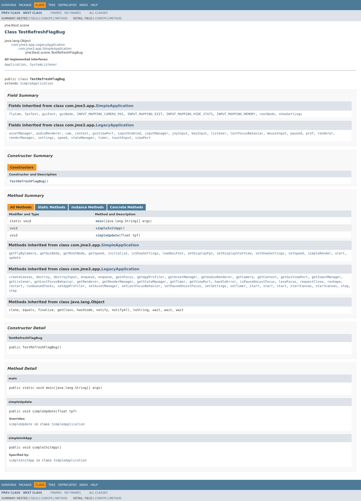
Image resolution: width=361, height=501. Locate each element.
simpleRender (319, 253)
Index (83, 5)
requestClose (311, 281)
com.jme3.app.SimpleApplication (45, 48)
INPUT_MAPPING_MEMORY (236, 114)
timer (103, 138)
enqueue (87, 277)
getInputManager (326, 277)
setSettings (215, 286)
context (82, 133)
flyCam (15, 114)
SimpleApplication (36, 83)
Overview (8, 5)
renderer (325, 133)
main (100, 221)
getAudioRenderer (216, 277)
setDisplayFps (200, 253)
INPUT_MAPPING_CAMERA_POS (100, 114)
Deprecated (67, 5)
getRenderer (87, 281)
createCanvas (20, 277)
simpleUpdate (107, 235)
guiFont (48, 114)
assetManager (20, 133)
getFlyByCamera (22, 253)
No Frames (72, 13)
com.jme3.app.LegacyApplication (38, 45)
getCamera (244, 277)
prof (310, 133)
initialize (117, 253)
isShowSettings (144, 253)
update (15, 257)
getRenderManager (117, 281)
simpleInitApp (108, 228)
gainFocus (124, 277)
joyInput (179, 133)
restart (16, 286)
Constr (46, 18)
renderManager (21, 138)
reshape (334, 281)
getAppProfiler (150, 277)
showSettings (290, 114)
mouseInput (276, 133)
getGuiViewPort (294, 277)
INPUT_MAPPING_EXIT (144, 114)
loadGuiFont (173, 253)
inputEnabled (129, 133)
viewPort (143, 138)
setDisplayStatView (234, 253)
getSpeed (96, 253)
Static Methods (51, 207)
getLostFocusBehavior (53, 281)
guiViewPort (103, 133)
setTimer (238, 286)
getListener (19, 281)
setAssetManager (103, 286)
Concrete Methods (126, 207)
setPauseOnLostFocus (182, 286)
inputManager (156, 133)
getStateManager (151, 281)
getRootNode (74, 253)
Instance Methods (87, 207)
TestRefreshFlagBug (27, 181)
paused (296, 133)
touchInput (121, 138)
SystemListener (43, 64)
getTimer (178, 281)
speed (62, 138)
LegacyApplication (115, 125)
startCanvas (301, 286)
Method (61, 18)
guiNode (66, 114)
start (340, 253)
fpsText (31, 114)
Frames (56, 13)
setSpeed (296, 253)
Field (34, 18)
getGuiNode (49, 253)
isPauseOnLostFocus (257, 281)
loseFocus (287, 281)
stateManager (82, 138)
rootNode (267, 114)
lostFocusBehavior (246, 133)
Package (25, 5)
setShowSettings (270, 253)
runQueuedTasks (40, 286)
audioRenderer (48, 133)
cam (68, 133)
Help (94, 5)
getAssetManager (182, 277)
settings (45, 138)
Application (15, 64)
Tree (51, 5)
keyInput (199, 133)
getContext (267, 277)
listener (218, 133)
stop (345, 286)
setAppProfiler (71, 286)
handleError (225, 281)
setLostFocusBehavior (141, 286)
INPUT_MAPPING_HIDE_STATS (189, 114)
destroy (43, 277)
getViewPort (200, 281)
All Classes (98, 13)
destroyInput (65, 277)
